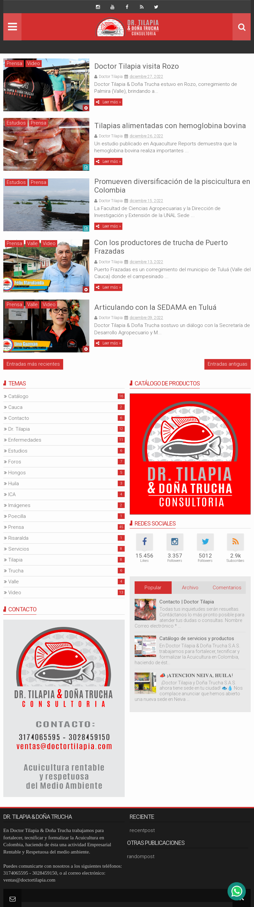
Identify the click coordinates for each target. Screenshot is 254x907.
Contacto (18, 418)
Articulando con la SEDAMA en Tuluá (155, 307)
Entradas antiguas (227, 364)
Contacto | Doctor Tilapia (186, 602)
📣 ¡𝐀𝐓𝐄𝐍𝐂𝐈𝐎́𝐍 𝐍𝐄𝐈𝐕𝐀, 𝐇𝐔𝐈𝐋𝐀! (196, 675)
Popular (153, 588)
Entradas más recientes (33, 364)
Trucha (15, 571)
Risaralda (18, 538)
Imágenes (19, 505)
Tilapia (15, 560)
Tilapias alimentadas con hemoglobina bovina (170, 126)
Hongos (17, 473)
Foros (14, 462)
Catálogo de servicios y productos (196, 638)
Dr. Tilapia (19, 429)
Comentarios (227, 588)
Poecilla (17, 516)
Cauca (15, 407)
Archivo (190, 588)
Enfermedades (24, 440)
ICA (12, 494)
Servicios (18, 549)
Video (33, 63)
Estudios (16, 123)
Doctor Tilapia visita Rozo (136, 66)
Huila (13, 484)
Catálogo (18, 396)
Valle (32, 243)
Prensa (14, 63)
